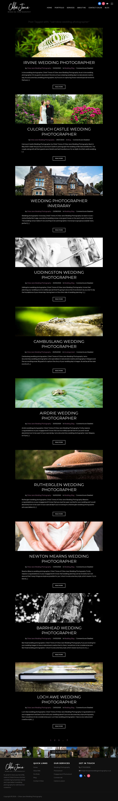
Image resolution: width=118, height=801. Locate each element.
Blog (107, 8)
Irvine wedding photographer (59, 62)
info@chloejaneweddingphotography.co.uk (96, 771)
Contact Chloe (95, 8)
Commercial (58, 777)
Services (70, 8)
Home (49, 8)
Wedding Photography (62, 767)
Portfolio (59, 8)
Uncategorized (69, 352)
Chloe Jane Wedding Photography (39, 68)
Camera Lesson (59, 781)
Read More (59, 87)
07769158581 (85, 767)
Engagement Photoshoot (63, 774)
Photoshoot (58, 771)
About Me (81, 8)
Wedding (67, 68)
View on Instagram (59, 752)
